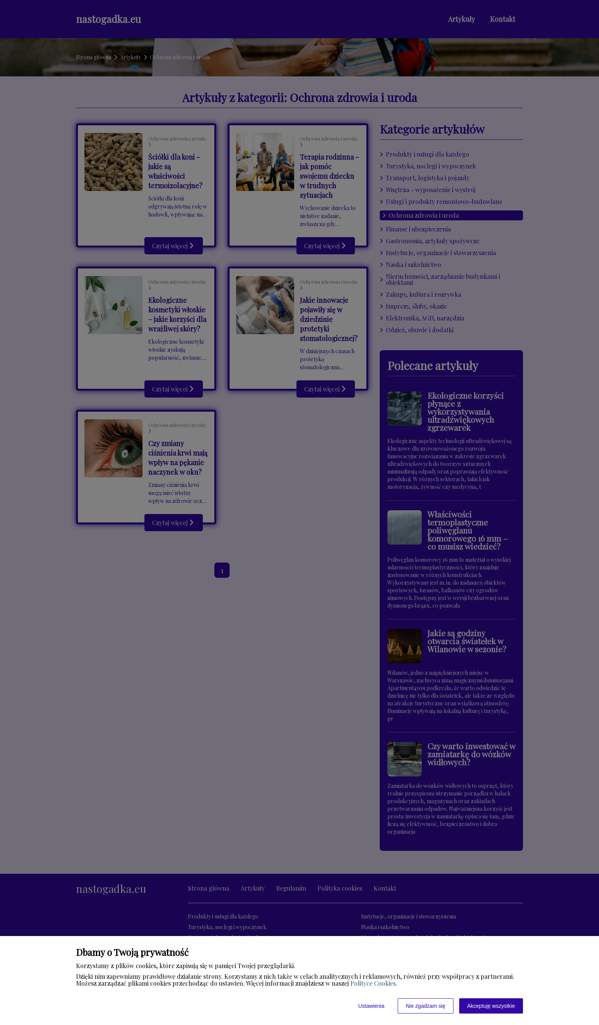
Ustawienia (371, 1006)
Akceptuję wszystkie (491, 1006)
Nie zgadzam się (425, 1006)
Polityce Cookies (373, 983)
